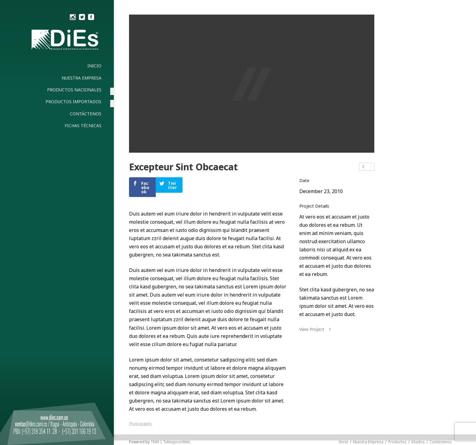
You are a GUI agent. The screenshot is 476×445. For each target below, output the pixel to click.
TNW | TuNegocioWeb (170, 441)
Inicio (343, 441)
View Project (316, 329)
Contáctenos (441, 441)
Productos (397, 441)
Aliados (418, 441)
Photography (140, 423)
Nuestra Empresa (368, 441)
